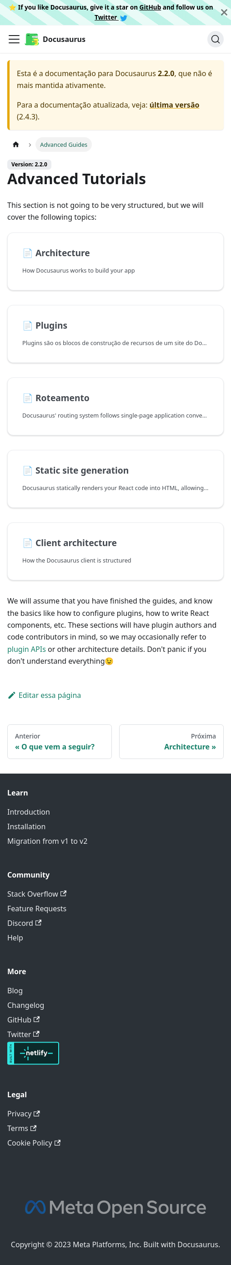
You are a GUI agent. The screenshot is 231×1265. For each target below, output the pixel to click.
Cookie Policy (33, 1143)
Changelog (25, 1005)
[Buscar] (215, 39)
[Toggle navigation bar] (14, 39)
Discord (24, 923)
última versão (175, 105)
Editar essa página (44, 695)
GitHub (150, 7)
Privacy (23, 1114)
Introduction (28, 812)
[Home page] (16, 144)
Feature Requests (36, 909)
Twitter (111, 17)
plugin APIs (26, 649)
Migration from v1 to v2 (47, 841)
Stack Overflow (36, 894)
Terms (21, 1128)
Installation (26, 826)
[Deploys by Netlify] (33, 1062)
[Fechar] (224, 12)
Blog (15, 991)
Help (15, 938)
